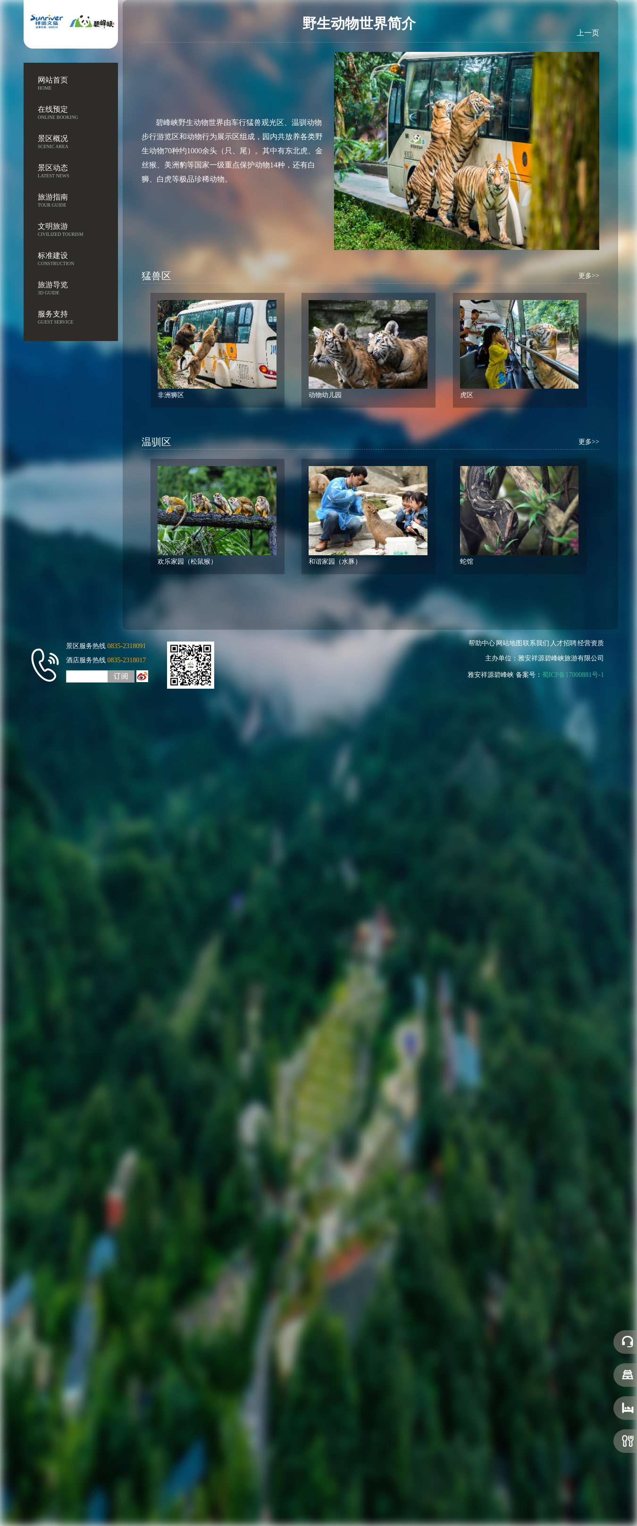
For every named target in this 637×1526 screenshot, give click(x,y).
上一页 (588, 32)
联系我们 (537, 643)
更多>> (588, 285)
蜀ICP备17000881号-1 (574, 674)
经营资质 (592, 643)
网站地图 (510, 643)
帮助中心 (483, 643)
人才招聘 (565, 643)
